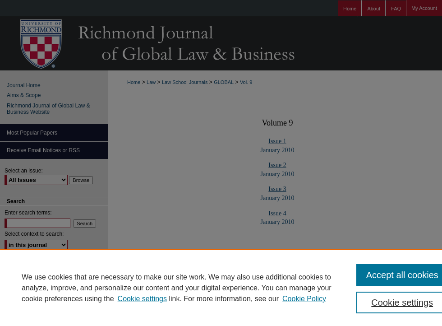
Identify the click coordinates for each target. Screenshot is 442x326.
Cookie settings (142, 299)
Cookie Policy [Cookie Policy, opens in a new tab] (304, 299)
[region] (221, 287)
